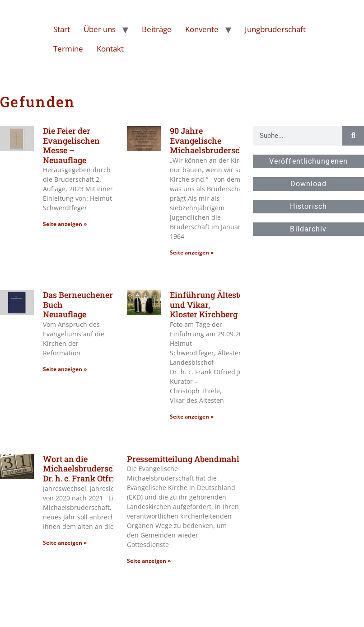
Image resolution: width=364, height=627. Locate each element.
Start (61, 29)
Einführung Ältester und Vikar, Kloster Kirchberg (208, 304)
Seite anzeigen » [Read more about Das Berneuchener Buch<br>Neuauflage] (65, 369)
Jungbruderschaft (275, 29)
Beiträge (157, 29)
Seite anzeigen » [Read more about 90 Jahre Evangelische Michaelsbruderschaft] (192, 252)
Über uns (100, 29)
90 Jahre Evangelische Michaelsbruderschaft (212, 140)
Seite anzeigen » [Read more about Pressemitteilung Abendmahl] (149, 561)
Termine (68, 48)
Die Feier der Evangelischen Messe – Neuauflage (71, 145)
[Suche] (353, 136)
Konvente (202, 29)
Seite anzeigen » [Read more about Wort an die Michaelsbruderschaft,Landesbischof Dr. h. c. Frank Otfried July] (65, 543)
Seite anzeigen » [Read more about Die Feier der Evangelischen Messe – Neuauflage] (65, 224)
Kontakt (110, 48)
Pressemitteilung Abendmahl (183, 458)
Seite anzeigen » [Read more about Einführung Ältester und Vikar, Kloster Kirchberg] (192, 416)
